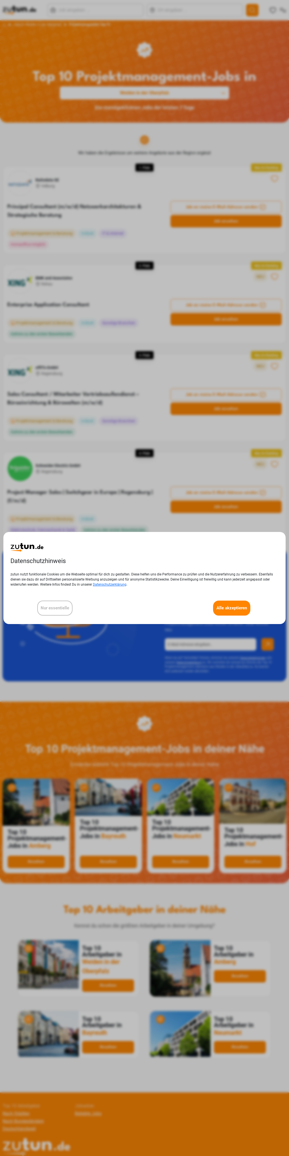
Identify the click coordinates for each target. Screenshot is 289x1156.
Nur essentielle (55, 607)
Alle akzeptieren (231, 607)
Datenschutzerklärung (109, 584)
